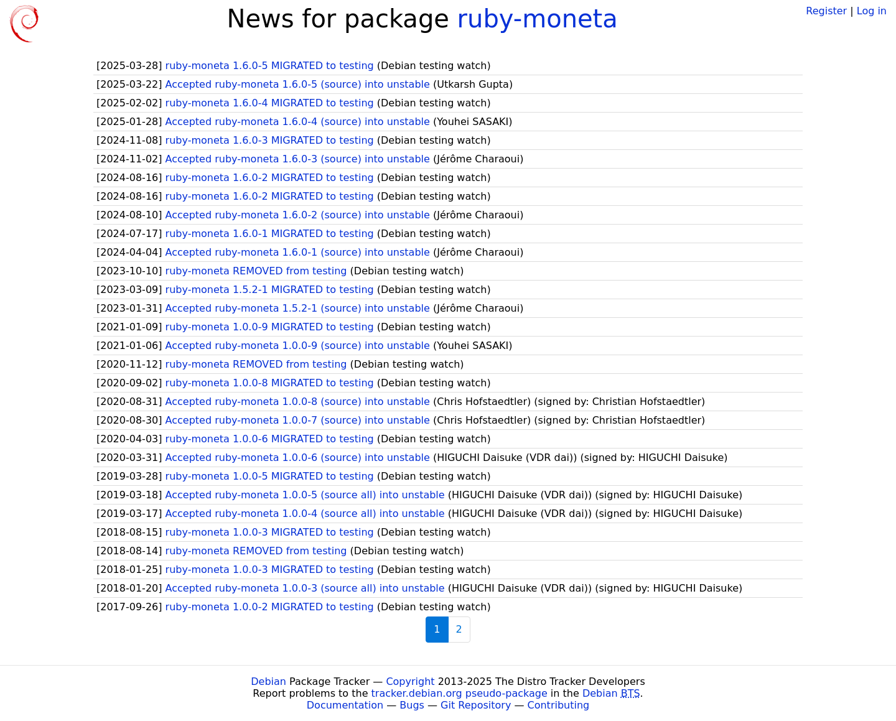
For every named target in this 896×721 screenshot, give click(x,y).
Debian (268, 681)
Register (826, 11)
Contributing (559, 705)
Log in (872, 11)
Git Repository (476, 705)
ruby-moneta (537, 18)
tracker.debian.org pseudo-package (459, 693)
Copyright (410, 681)
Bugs (411, 705)
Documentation (345, 705)
